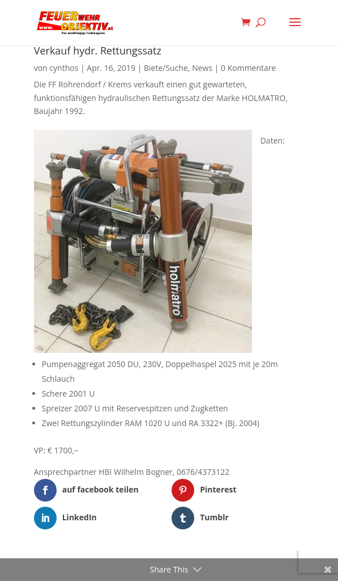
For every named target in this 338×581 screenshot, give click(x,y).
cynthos (63, 67)
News (202, 67)
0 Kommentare (248, 67)
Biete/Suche (166, 67)
